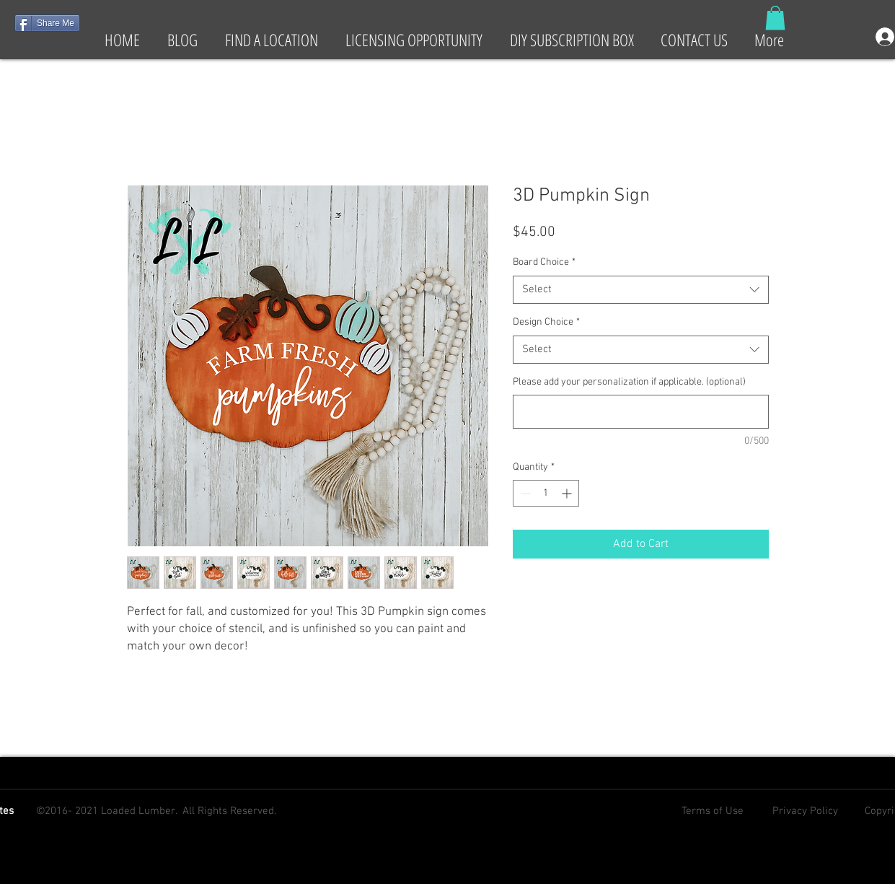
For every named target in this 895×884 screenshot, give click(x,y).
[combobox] (641, 290)
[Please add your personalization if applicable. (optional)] (640, 411)
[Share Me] (47, 23)
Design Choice (546, 322)
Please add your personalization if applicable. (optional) (629, 382)
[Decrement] (524, 493)
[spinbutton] (546, 493)
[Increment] (568, 493)
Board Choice (544, 262)
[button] (775, 18)
